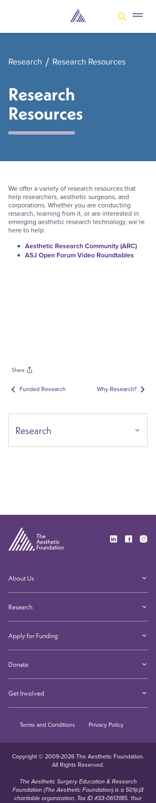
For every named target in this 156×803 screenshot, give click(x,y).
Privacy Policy (106, 725)
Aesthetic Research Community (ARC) (81, 246)
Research (25, 62)
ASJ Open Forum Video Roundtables (79, 255)
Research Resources (89, 62)
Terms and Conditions (47, 725)
